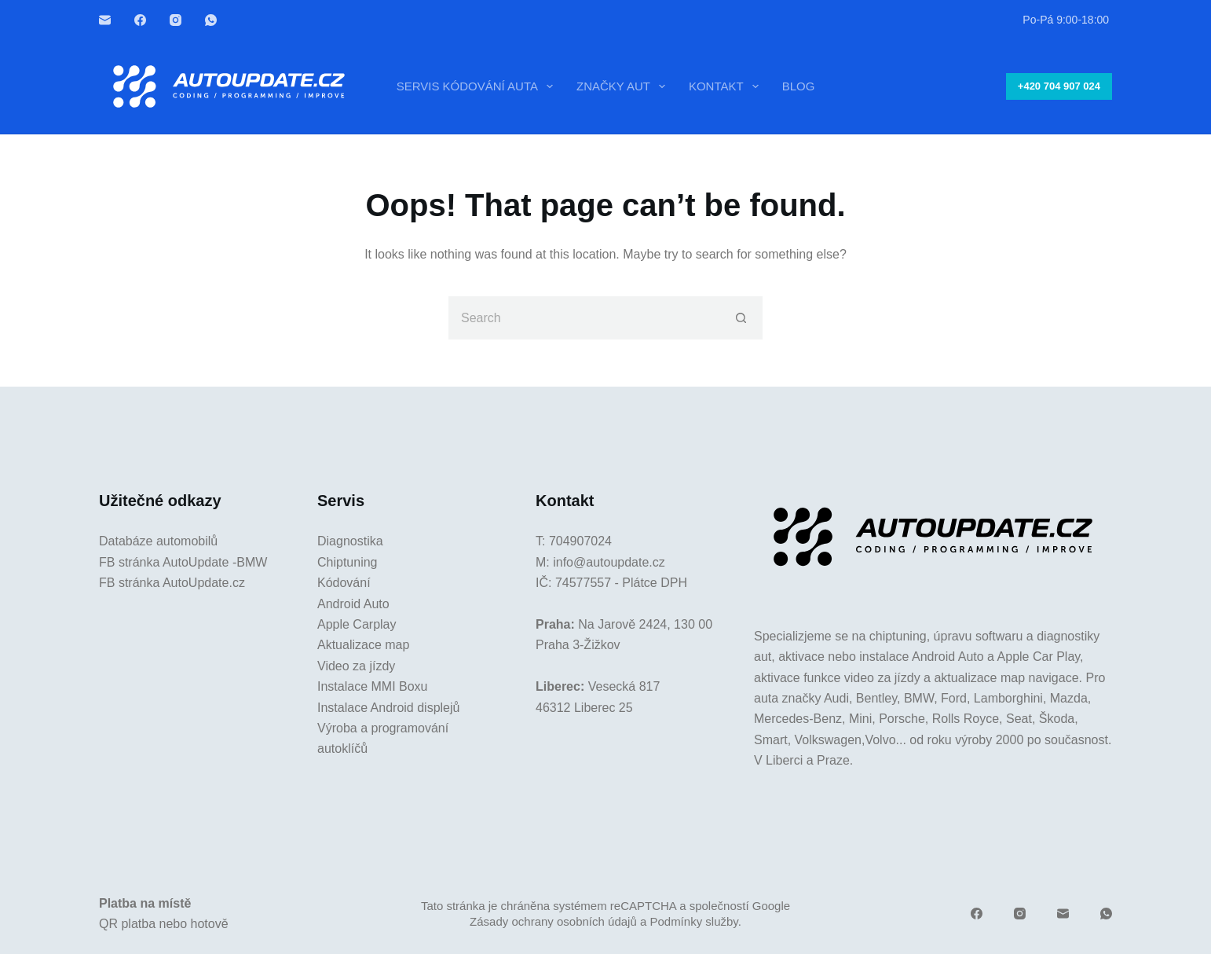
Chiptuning (347, 562)
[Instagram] (175, 20)
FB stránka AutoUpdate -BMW (183, 562)
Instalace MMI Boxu (372, 686)
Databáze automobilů (158, 541)
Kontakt (727, 86)
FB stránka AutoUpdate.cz (172, 582)
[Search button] (741, 317)
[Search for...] (583, 317)
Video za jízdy (356, 666)
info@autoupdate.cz (609, 562)
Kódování (344, 582)
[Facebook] (140, 20)
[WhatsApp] (211, 20)
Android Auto (353, 604)
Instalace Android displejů (388, 707)
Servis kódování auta (478, 86)
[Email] (105, 20)
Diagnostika (350, 541)
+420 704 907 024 (1059, 86)
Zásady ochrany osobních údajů (553, 921)
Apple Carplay (357, 624)
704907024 (580, 541)
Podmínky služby (693, 921)
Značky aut (623, 86)
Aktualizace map (363, 644)
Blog (798, 86)
